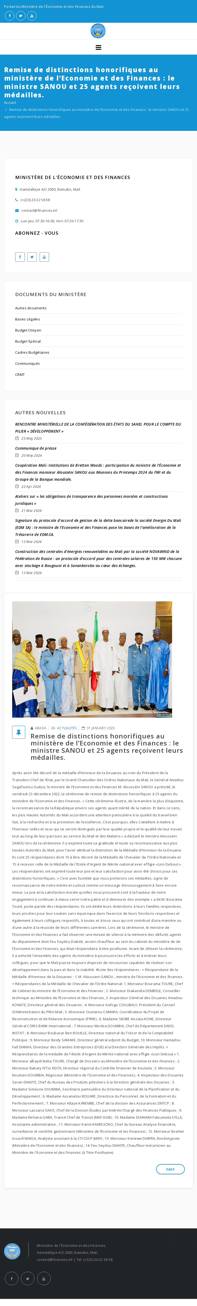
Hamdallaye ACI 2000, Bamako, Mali (47, 189)
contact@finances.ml (36, 210)
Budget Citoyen (28, 330)
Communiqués (27, 363)
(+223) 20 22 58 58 (32, 200)
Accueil (10, 102)
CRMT (20, 374)
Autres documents (31, 308)
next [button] (170, 1169)
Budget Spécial (28, 341)
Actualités (66, 728)
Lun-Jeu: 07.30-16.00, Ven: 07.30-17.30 (49, 221)
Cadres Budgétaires (32, 352)
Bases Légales (27, 319)
